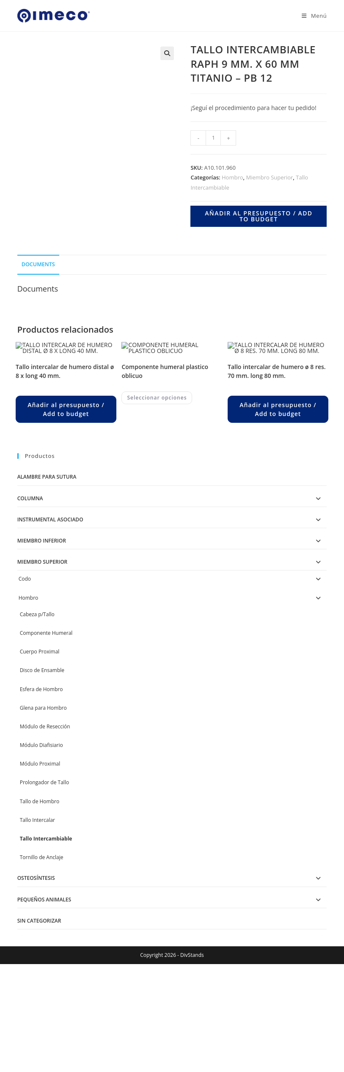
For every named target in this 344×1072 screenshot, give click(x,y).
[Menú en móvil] (311, 15)
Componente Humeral (46, 721)
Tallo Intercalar (37, 908)
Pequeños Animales (44, 988)
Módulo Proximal (40, 852)
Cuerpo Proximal (40, 740)
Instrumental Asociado (50, 608)
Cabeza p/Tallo (37, 703)
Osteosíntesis (36, 966)
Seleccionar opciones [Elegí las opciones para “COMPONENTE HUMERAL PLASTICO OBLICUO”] (157, 486)
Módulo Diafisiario (41, 834)
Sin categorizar (39, 1009)
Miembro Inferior (41, 629)
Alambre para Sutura (47, 566)
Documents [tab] (38, 264)
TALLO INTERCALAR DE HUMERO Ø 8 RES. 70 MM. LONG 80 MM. (277, 460)
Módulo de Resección (45, 815)
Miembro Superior (269, 177)
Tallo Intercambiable (46, 927)
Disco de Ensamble (42, 759)
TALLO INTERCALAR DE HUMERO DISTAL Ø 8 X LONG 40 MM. (65, 460)
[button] (167, 53)
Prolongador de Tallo (44, 871)
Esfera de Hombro (41, 778)
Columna (30, 587)
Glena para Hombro (43, 796)
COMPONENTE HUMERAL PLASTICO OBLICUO (164, 460)
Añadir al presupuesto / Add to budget (258, 216)
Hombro (232, 177)
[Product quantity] (213, 138)
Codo (25, 667)
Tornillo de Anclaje (41, 946)
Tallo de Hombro (40, 890)
